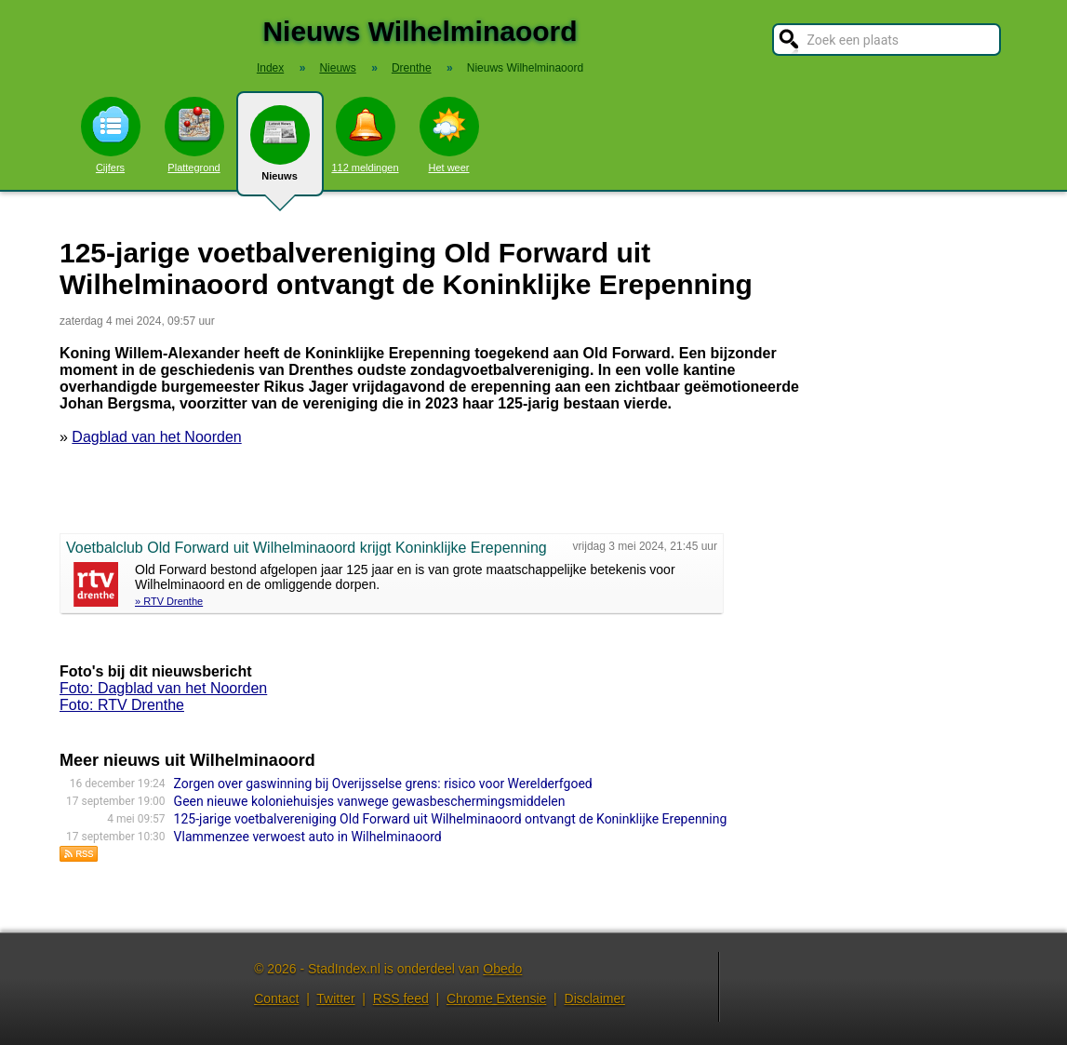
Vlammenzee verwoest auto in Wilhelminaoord (308, 836)
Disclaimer (595, 998)
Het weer (449, 135)
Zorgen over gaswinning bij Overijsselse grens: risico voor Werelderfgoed (383, 783)
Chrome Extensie (496, 998)
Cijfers (110, 135)
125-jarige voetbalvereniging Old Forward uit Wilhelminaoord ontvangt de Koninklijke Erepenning (450, 818)
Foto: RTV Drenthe (122, 705)
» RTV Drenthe (169, 601)
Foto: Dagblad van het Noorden (163, 688)
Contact (276, 998)
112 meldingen (364, 135)
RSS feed (401, 998)
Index (270, 67)
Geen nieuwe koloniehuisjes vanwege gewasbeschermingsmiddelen (370, 801)
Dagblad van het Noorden (156, 437)
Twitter (335, 998)
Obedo (502, 968)
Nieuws (280, 150)
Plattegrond (194, 135)
